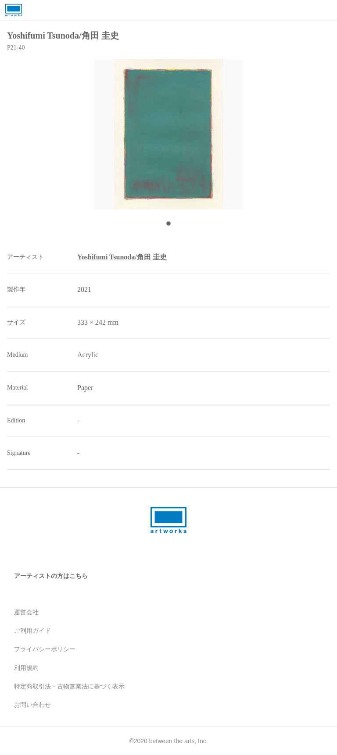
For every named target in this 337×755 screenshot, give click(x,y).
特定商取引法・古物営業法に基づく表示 (69, 686)
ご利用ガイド (32, 630)
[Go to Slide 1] (168, 223)
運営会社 (26, 612)
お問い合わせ (32, 704)
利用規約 (26, 667)
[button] (168, 134)
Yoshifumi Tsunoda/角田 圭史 (122, 257)
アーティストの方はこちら (51, 575)
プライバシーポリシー (44, 648)
